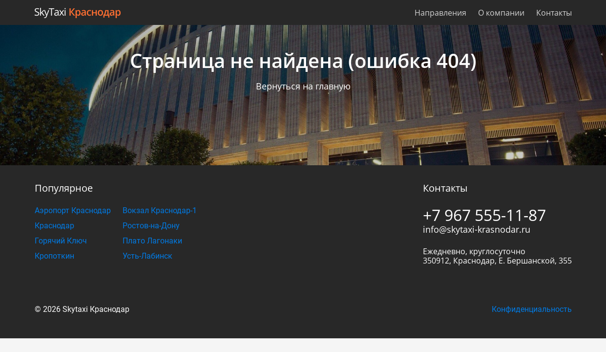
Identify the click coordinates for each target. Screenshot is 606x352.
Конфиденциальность (532, 309)
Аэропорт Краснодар (73, 210)
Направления (440, 12)
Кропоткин (54, 256)
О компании (501, 12)
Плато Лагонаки (152, 240)
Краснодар (54, 225)
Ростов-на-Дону (151, 225)
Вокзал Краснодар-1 (160, 210)
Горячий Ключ (61, 240)
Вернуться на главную (303, 86)
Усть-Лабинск (147, 256)
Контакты (554, 12)
